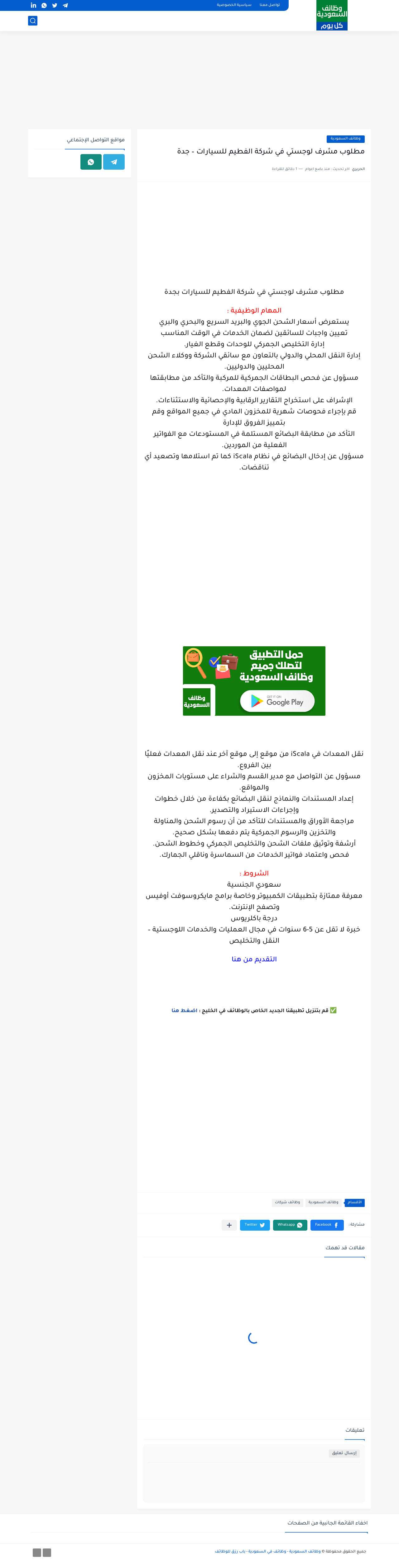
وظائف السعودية (346, 139)
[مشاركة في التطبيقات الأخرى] (229, 1225)
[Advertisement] (199, 81)
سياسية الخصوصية (234, 5)
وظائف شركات (287, 1203)
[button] (327, 1225)
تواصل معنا (270, 5)
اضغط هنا (184, 1011)
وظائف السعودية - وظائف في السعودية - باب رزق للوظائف (268, 1552)
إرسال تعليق (344, 1453)
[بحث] (32, 21)
